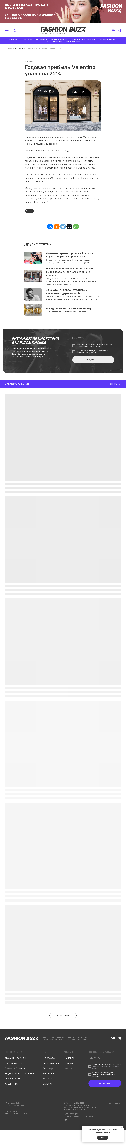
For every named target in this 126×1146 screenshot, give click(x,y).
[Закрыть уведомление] (121, 1128)
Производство (73, 42)
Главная (8, 48)
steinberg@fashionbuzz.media (16, 1115)
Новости (13, 39)
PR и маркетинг (54, 42)
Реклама (69, 1064)
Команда (69, 1059)
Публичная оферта (71, 1116)
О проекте (48, 1059)
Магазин (47, 1085)
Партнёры (48, 1070)
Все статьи (27, 39)
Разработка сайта (114, 1105)
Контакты (69, 1070)
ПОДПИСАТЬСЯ (93, 364)
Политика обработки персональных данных (79, 1118)
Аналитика (41, 39)
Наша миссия (50, 1064)
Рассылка (48, 1075)
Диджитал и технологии (83, 39)
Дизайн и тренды (107, 39)
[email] (93, 342)
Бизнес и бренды (59, 39)
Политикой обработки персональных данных (94, 349)
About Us (47, 1080)
